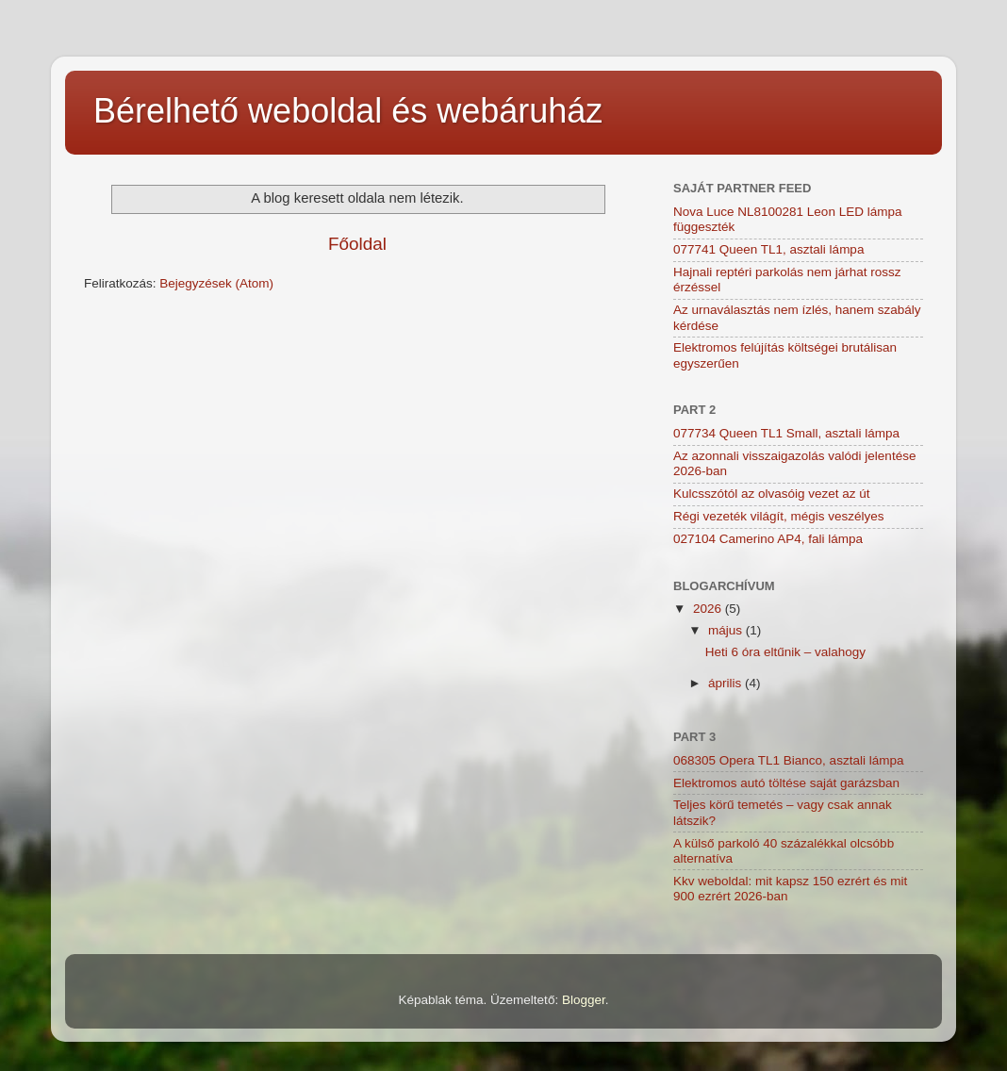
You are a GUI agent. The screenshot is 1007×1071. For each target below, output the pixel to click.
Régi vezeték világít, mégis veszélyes (778, 516)
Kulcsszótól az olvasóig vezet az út (771, 493)
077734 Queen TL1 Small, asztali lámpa (786, 433)
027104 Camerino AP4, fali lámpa (768, 539)
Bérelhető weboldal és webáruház (348, 110)
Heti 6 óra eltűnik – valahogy (785, 652)
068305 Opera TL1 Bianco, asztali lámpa (788, 760)
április (726, 683)
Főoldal (357, 244)
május (727, 630)
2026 (709, 608)
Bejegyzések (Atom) (216, 283)
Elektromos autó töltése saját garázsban (786, 783)
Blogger (583, 1000)
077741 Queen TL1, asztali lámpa (768, 249)
